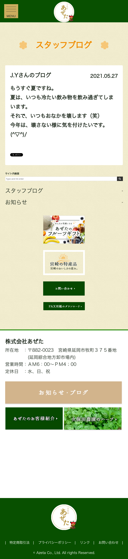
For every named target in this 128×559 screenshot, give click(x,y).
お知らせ (16, 202)
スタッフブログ (64, 45)
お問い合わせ (108, 542)
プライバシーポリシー (54, 542)
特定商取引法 (20, 542)
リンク (85, 542)
